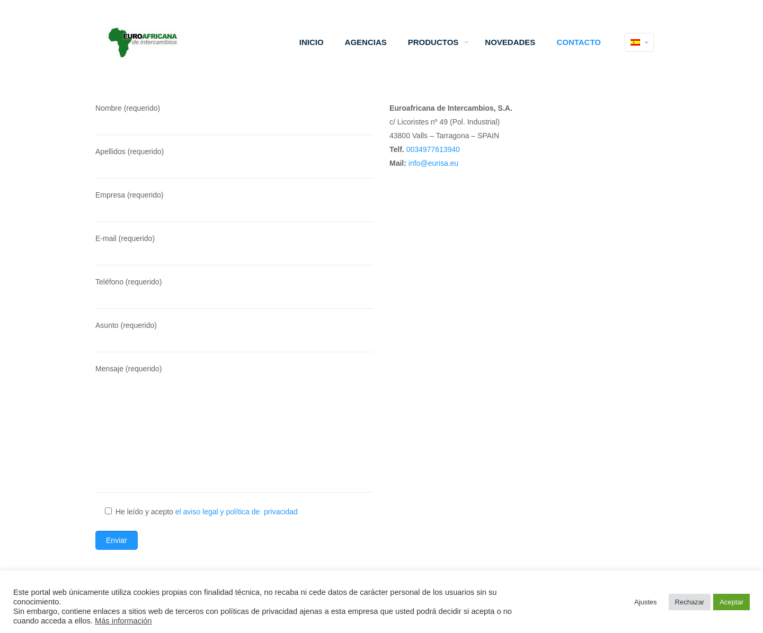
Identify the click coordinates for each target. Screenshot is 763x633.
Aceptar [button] (731, 602)
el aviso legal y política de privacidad (236, 511)
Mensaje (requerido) (234, 428)
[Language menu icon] (639, 42)
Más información (123, 621)
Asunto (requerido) (234, 336)
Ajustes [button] (645, 602)
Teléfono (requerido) (234, 293)
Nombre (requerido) (234, 119)
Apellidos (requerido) (234, 163)
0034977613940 (433, 149)
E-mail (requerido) (234, 249)
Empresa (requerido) (234, 206)
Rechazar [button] (690, 602)
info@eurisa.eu (433, 163)
